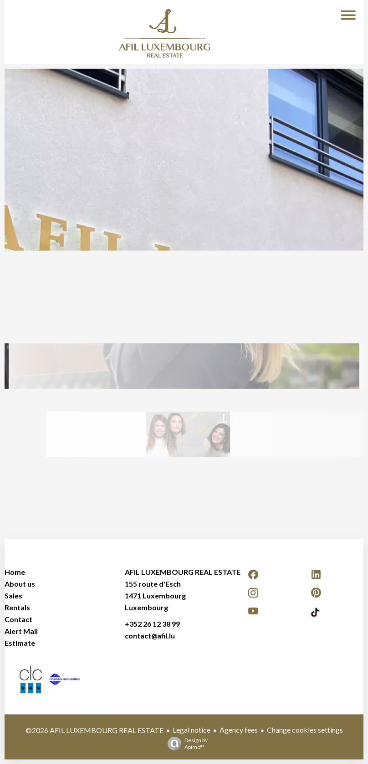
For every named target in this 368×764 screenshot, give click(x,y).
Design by (185, 743)
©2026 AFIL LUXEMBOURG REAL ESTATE (95, 730)
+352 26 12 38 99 (152, 623)
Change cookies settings (305, 729)
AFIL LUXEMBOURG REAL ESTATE (182, 572)
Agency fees (239, 729)
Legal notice (191, 729)
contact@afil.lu (150, 635)
